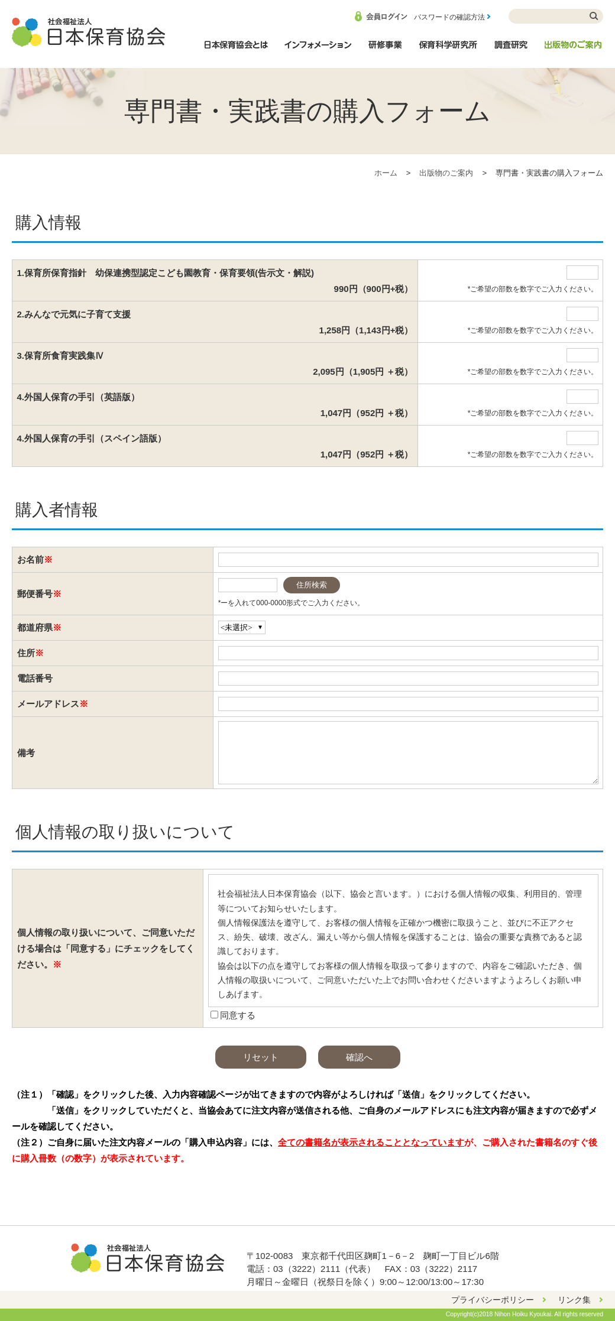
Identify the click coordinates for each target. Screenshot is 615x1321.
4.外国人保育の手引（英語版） (215, 406)
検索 (594, 16)
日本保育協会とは (236, 51)
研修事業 (385, 51)
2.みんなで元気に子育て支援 (215, 323)
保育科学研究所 (448, 51)
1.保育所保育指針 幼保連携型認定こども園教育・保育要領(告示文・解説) (215, 282)
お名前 (30, 559)
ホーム (385, 172)
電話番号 (35, 678)
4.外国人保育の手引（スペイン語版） (215, 447)
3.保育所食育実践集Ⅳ (215, 364)
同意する (237, 1015)
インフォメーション (317, 51)
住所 (26, 653)
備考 (26, 753)
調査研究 (511, 51)
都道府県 (35, 627)
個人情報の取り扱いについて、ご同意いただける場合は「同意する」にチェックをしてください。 (106, 948)
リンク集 (574, 1299)
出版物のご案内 (573, 51)
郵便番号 (35, 594)
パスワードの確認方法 (449, 17)
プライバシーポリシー (492, 1299)
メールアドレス (48, 704)
